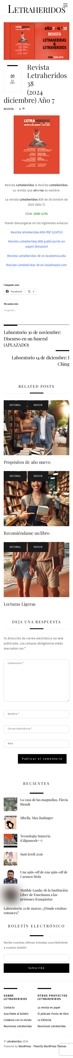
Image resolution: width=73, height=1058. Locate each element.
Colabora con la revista (17, 1020)
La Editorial (44, 1020)
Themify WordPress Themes (49, 1046)
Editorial (15, 405)
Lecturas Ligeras (19, 604)
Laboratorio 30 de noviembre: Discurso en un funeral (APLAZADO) (32, 338)
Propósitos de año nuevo (27, 462)
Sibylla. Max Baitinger (36, 818)
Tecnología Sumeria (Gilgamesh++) (35, 838)
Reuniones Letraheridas (18, 1026)
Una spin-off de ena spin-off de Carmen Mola (44, 874)
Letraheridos (14, 1041)
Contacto (9, 1007)
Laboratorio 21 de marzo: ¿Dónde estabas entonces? (35, 910)
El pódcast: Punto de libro (53, 1014)
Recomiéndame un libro (26, 533)
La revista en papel (49, 1007)
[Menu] (65, 5)
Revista (9, 109)
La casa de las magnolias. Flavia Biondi (44, 802)
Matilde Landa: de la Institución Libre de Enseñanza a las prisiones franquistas (44, 894)
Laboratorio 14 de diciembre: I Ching (40, 360)
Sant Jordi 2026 (31, 854)
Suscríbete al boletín (16, 1014)
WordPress (24, 1046)
